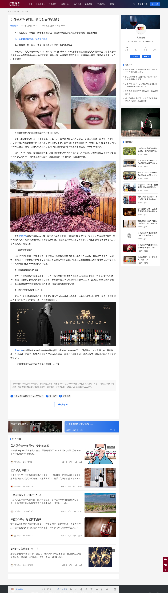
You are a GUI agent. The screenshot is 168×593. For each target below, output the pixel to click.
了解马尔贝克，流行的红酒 (25, 496)
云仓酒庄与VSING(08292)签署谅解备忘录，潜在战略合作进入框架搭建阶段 (148, 247)
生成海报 (62, 589)
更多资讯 (102, 4)
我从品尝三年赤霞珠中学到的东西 (29, 445)
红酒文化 (66, 4)
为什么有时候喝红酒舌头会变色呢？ (31, 39)
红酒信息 (54, 4)
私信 (146, 56)
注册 (145, 4)
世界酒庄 (41, 4)
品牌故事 (90, 4)
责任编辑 (14, 26)
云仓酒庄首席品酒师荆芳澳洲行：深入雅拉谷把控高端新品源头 (147, 150)
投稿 (113, 4)
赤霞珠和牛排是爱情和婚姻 (25, 521)
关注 (135, 56)
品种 (112, 498)
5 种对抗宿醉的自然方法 (24, 551)
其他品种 (111, 472)
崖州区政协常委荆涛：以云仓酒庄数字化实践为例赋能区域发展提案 (147, 199)
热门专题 (79, 4)
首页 (32, 4)
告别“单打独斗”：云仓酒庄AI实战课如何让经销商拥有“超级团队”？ (147, 175)
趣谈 (52, 26)
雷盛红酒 (23, 236)
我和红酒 (46, 26)
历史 (112, 523)
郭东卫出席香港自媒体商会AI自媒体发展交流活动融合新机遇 (147, 163)
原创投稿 (155, 4)
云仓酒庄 (53, 396)
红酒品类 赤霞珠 (19, 471)
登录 (139, 4)
